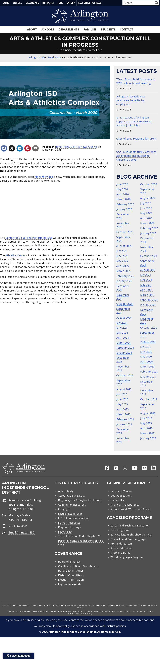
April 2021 (146, 290)
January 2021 (148, 305)
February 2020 (149, 371)
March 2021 (147, 295)
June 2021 (146, 279)
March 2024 (123, 342)
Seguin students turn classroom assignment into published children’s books (136, 155)
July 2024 (121, 322)
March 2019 (147, 433)
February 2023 (125, 419)
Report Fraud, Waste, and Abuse (130, 509)
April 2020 (146, 361)
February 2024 (125, 347)
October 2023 (124, 375)
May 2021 (146, 284)
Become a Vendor (121, 491)
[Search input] (138, 2)
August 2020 (147, 341)
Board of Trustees (69, 562)
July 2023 (121, 394)
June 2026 (122, 184)
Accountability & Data (71, 496)
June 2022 (146, 208)
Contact (126, 29)
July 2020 (145, 346)
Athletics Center (15, 255)
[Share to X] (12, 148)
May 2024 (122, 332)
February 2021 (149, 300)
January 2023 (124, 424)
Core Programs (119, 530)
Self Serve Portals (89, 2)
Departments (69, 29)
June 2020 (146, 351)
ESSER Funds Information (73, 518)
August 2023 (123, 389)
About (32, 29)
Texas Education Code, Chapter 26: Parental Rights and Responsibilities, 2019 (81, 541)
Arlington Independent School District (72, 632)
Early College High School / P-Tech (131, 535)
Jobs (60, 2)
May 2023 (122, 404)
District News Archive (83, 146)
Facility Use (117, 500)
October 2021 (148, 256)
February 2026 (125, 204)
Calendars (32, 2)
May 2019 (146, 423)
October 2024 (124, 303)
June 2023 (122, 399)
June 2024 (122, 327)
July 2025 (121, 251)
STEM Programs (120, 553)
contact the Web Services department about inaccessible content (111, 620)
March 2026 (123, 199)
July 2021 (145, 274)
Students (108, 29)
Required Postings (69, 527)
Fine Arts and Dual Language (128, 539)
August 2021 (147, 269)
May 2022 (146, 213)
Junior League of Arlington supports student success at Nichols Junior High (134, 121)
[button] (156, 2)
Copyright (64, 509)
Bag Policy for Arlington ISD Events (79, 500)
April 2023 (122, 409)
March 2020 (147, 366)
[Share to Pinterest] (27, 148)
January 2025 (124, 281)
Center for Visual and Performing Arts (28, 237)
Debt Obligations (121, 496)
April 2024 (122, 337)
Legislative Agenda (69, 584)
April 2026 (122, 194)
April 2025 (122, 266)
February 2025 (125, 276)
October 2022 (148, 184)
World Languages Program (127, 557)
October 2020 (148, 327)
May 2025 (122, 261)
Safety (71, 2)
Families (90, 29)
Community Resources (72, 505)
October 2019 (148, 399)
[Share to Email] (35, 148)
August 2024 (123, 317)
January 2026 (124, 209)
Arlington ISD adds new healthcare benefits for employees (130, 100)
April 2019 (146, 428)
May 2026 (122, 189)
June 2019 (146, 418)
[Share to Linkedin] (19, 148)
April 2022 (146, 218)
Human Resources (69, 523)
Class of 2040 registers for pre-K (136, 138)
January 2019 (148, 438)
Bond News (62, 146)
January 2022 (148, 233)
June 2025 (122, 256)
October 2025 (124, 232)
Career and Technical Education (129, 526)
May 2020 (146, 356)
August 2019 (147, 413)
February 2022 (149, 228)
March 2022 (147, 223)
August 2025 (123, 246)
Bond (6, 2)
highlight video (44, 176)
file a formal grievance (66, 626)
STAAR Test (65, 532)
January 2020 (148, 376)
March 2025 (123, 271)
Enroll (17, 2)
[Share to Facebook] (4, 148)
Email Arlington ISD (21, 533)
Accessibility (65, 491)
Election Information (71, 580)
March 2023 (123, 414)
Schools (47, 29)
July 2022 (145, 203)
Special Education (121, 548)
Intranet (48, 2)
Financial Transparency (124, 505)
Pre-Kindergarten (121, 544)
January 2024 (124, 352)
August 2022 (147, 198)
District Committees (70, 575)
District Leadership (70, 514)
